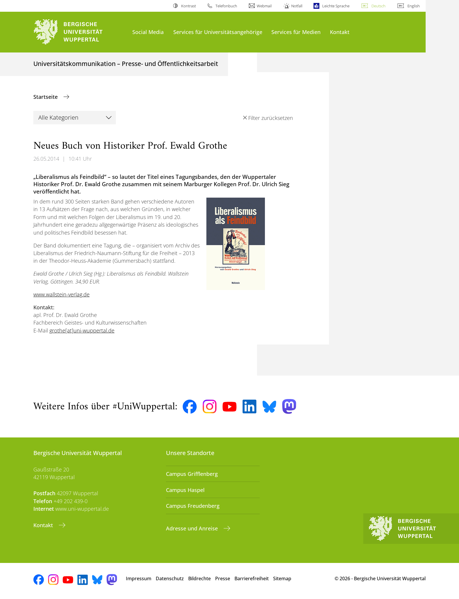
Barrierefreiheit (251, 578)
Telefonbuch (226, 6)
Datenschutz (170, 578)
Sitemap (282, 578)
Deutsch (378, 6)
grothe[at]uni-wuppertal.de (81, 330)
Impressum (138, 578)
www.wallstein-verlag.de (61, 294)
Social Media (148, 31)
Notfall (296, 6)
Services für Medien (296, 31)
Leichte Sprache (336, 6)
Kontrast (188, 6)
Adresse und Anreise (192, 528)
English (413, 6)
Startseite (46, 96)
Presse (222, 578)
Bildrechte (199, 578)
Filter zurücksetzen (270, 117)
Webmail (264, 6)
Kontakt (340, 31)
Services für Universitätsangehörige (217, 31)
